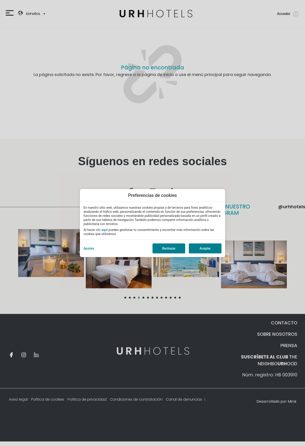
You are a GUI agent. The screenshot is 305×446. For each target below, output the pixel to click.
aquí (104, 230)
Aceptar (205, 248)
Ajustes (89, 248)
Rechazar (168, 248)
